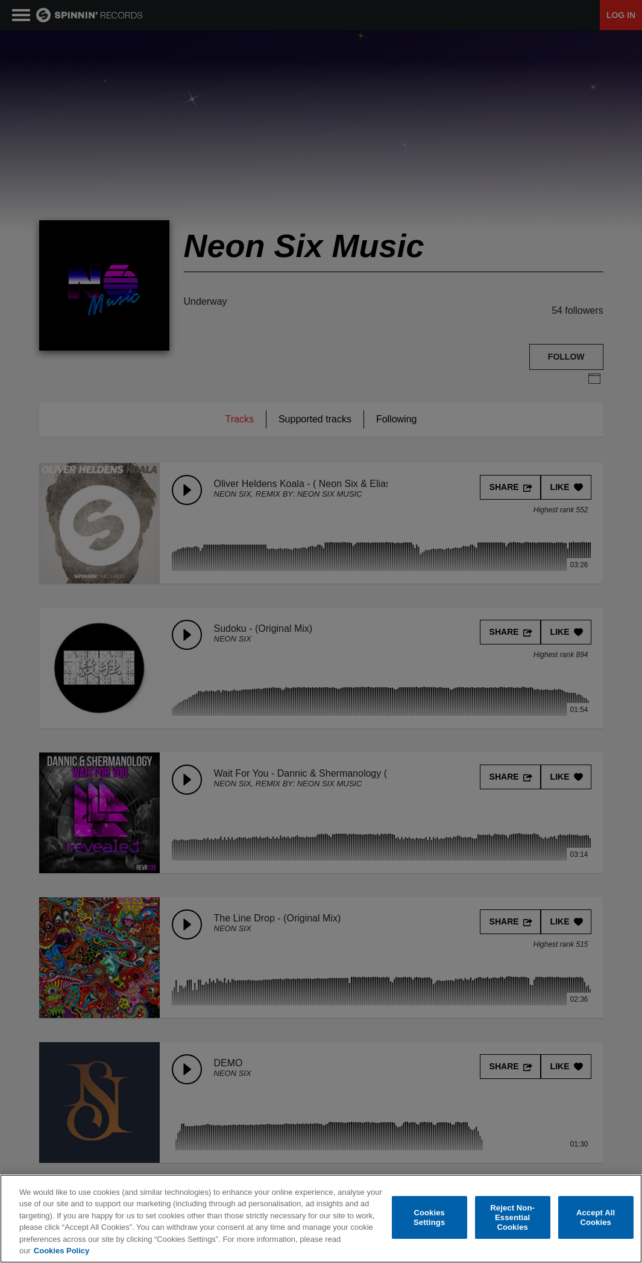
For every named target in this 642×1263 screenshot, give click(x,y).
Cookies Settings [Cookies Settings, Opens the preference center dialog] (429, 1217)
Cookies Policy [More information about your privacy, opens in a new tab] (61, 1250)
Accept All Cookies (595, 1217)
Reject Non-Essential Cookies (512, 1218)
